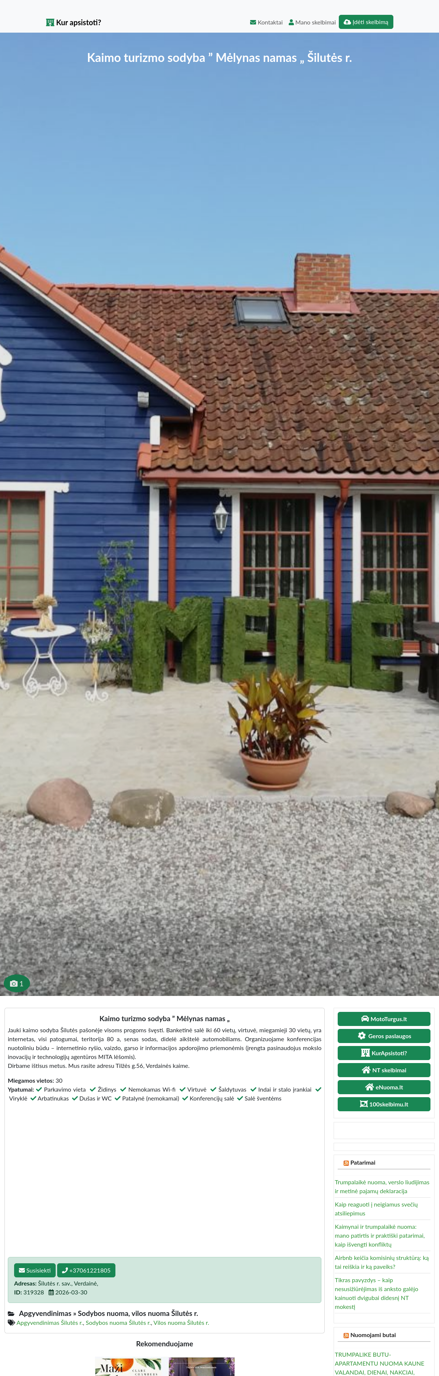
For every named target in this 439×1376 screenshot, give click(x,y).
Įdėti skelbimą (366, 21)
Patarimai (362, 1162)
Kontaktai (266, 22)
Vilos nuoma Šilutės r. (181, 1322)
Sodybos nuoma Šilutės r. (118, 1322)
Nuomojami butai (373, 1334)
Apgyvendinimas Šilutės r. (50, 1322)
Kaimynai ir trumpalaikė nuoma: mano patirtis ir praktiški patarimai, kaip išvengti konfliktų (380, 1235)
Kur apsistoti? (73, 22)
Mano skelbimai (312, 22)
